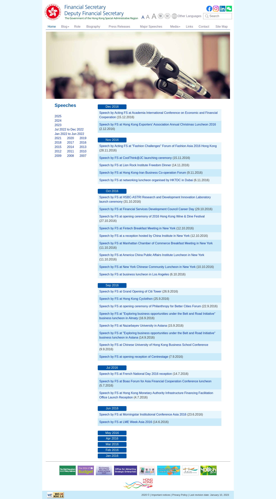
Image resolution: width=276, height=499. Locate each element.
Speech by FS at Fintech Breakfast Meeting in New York (137, 228)
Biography (93, 26)
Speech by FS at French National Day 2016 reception (136, 373)
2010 (83, 151)
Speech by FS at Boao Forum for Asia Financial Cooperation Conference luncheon (155, 381)
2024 (58, 120)
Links (189, 26)
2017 (70, 142)
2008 (70, 155)
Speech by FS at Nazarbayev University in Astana (133, 325)
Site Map (222, 26)
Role (77, 26)
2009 (58, 155)
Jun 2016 (112, 408)
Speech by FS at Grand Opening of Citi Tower (130, 291)
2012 (58, 151)
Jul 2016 (112, 367)
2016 (83, 142)
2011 (70, 151)
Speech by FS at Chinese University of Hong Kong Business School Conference (153, 344)
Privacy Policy (180, 494)
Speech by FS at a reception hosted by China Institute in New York (145, 235)
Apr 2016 (112, 438)
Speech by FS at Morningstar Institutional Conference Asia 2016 (142, 414)
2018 (58, 142)
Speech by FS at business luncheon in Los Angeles (134, 274)
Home (52, 26)
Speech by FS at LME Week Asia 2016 (125, 422)
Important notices (160, 494)
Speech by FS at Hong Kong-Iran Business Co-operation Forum (142, 172)
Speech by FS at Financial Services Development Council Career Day (146, 209)
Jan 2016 (112, 455)
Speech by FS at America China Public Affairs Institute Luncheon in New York (151, 255)
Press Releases (119, 26)
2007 (83, 155)
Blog (65, 26)
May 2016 (112, 433)
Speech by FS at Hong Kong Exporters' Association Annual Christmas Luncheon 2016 (157, 124)
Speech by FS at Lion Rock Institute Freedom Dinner (135, 165)
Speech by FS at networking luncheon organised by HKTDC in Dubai (146, 180)
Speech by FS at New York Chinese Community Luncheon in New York (147, 267)
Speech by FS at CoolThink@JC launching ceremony (135, 157)
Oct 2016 (112, 191)
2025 (58, 116)
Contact (204, 26)
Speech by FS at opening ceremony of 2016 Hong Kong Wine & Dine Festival (152, 216)
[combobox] (186, 16)
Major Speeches (151, 26)
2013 (83, 147)
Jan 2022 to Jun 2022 (69, 133)
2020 (70, 138)
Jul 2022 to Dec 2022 (69, 129)
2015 (58, 147)
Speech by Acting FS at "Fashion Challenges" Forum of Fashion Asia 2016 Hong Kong (158, 146)
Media (175, 26)
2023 (58, 125)
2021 (58, 138)
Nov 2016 (112, 139)
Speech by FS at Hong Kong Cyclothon (126, 298)
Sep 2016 (112, 285)
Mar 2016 (112, 444)
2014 (70, 147)
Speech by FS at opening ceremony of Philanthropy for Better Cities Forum (150, 306)
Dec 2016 (112, 106)
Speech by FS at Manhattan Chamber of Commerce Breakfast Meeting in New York (156, 243)
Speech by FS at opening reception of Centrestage (133, 356)
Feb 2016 (112, 450)
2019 (83, 138)
